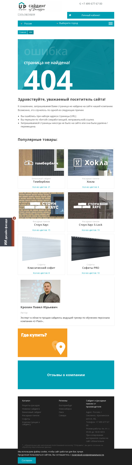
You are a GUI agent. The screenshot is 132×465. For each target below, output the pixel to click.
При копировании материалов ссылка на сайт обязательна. (97, 438)
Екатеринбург (65, 405)
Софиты (26, 418)
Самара (62, 415)
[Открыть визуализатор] (7, 231)
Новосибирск (65, 408)
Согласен (27, 460)
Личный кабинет (90, 15)
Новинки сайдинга (31, 408)
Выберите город (67, 23)
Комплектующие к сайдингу (31, 423)
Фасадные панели (30, 415)
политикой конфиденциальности (88, 454)
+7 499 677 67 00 (92, 3)
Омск (61, 412)
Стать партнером (26, 14)
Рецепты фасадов (31, 405)
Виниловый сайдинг (31, 412)
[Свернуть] (14, 218)
